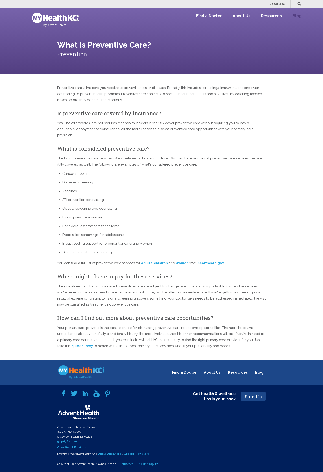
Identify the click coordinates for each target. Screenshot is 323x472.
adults (146, 263)
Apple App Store (109, 453)
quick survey (82, 346)
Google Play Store (137, 453)
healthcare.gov (211, 263)
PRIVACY (127, 464)
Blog (296, 15)
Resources (271, 15)
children (161, 263)
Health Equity (148, 464)
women (182, 263)
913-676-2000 (67, 441)
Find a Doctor (209, 15)
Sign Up (253, 396)
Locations (277, 4)
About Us (241, 15)
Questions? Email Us (71, 447)
